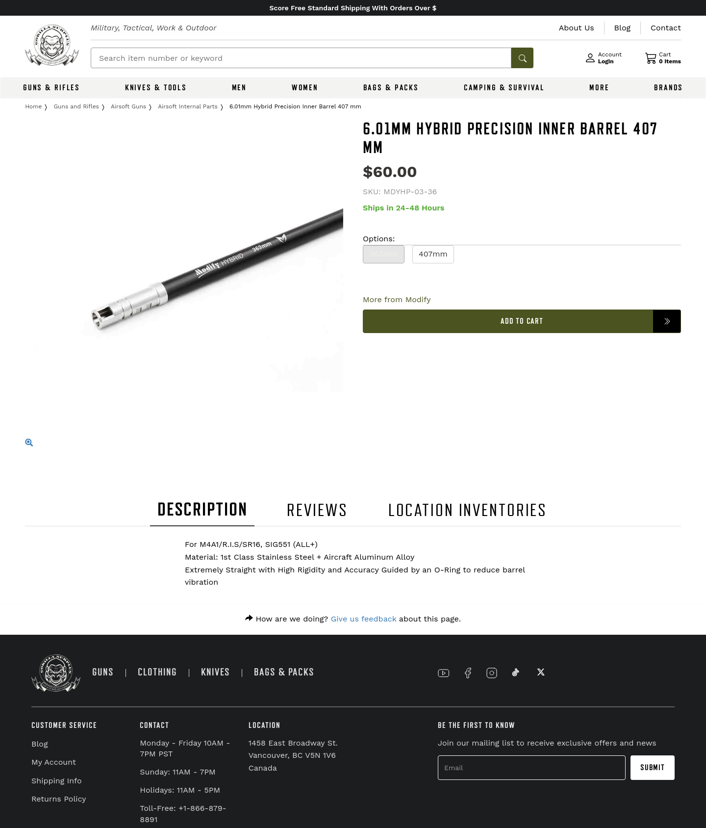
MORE (599, 87)
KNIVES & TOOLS (156, 87)
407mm (433, 254)
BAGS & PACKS (391, 87)
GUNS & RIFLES (51, 87)
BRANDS (668, 87)
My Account (53, 762)
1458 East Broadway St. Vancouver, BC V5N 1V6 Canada (293, 755)
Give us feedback (364, 618)
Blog (39, 744)
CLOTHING (157, 672)
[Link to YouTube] (444, 673)
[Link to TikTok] (516, 673)
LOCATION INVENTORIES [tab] (468, 510)
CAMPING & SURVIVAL (504, 87)
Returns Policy (58, 798)
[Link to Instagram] (492, 673)
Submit (652, 767)
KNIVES (215, 672)
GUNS (103, 672)
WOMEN (305, 87)
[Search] (301, 58)
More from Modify (397, 299)
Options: (379, 238)
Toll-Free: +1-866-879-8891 (183, 813)
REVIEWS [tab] (317, 510)
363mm (383, 254)
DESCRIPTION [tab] (202, 510)
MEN (239, 87)
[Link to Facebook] (468, 673)
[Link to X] (540, 673)
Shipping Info (56, 780)
